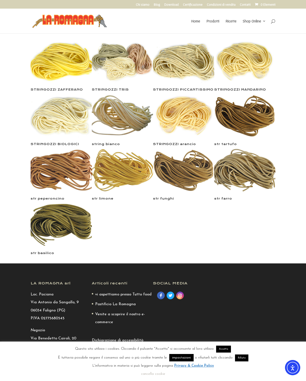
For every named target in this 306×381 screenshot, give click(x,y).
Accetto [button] (223, 349)
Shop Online (252, 21)
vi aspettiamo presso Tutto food (123, 294)
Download (171, 4)
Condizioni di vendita (221, 4)
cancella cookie (153, 374)
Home (195, 21)
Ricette (230, 21)
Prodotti (212, 21)
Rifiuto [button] (242, 358)
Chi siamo (142, 4)
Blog (157, 4)
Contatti (245, 4)
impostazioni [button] (181, 357)
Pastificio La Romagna (115, 304)
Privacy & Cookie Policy (194, 366)
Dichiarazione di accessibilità (117, 340)
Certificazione (192, 4)
